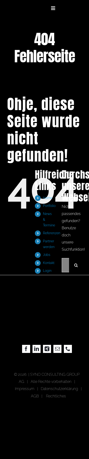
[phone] (68, 349)
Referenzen (51, 233)
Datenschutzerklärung (59, 388)
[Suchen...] (65, 265)
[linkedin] (37, 349)
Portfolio (49, 206)
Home (47, 198)
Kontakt (48, 263)
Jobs (46, 255)
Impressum (25, 388)
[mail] (57, 349)
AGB (35, 396)
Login (47, 271)
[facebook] (26, 349)
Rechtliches (56, 396)
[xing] (47, 349)
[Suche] (76, 265)
